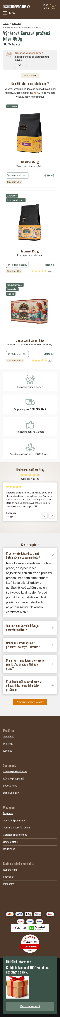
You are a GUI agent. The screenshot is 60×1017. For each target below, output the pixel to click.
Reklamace (9, 848)
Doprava (8, 813)
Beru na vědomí (30, 1006)
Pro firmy (8, 743)
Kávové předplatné (13, 778)
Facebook (8, 876)
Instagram (8, 883)
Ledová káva (10, 785)
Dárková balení (11, 792)
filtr (30, 75)
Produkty (16, 23)
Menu (9, 12)
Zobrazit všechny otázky (30, 702)
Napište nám (10, 869)
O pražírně (8, 736)
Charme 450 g (30, 162)
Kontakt (7, 750)
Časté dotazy (10, 841)
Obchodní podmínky (14, 820)
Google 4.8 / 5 (30, 478)
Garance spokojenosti (15, 834)
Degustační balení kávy (30, 340)
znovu (35, 92)
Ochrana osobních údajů (16, 827)
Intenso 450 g (30, 251)
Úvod (6, 23)
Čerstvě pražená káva (15, 771)
